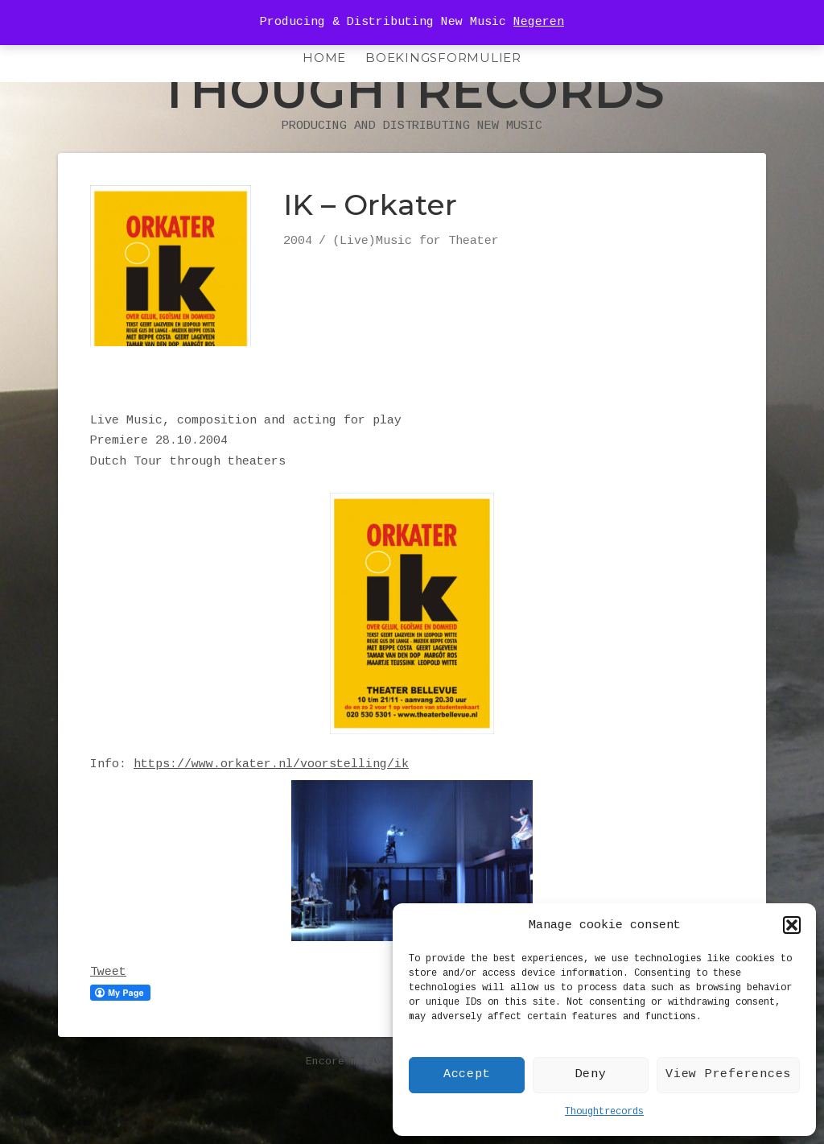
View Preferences (728, 1074)
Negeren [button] (538, 22)
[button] (792, 925)
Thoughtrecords (604, 1111)
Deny (591, 1074)
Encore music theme (364, 1094)
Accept (467, 1074)
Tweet (108, 1005)
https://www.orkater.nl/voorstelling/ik (271, 797)
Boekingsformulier (443, 57)
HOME (324, 57)
